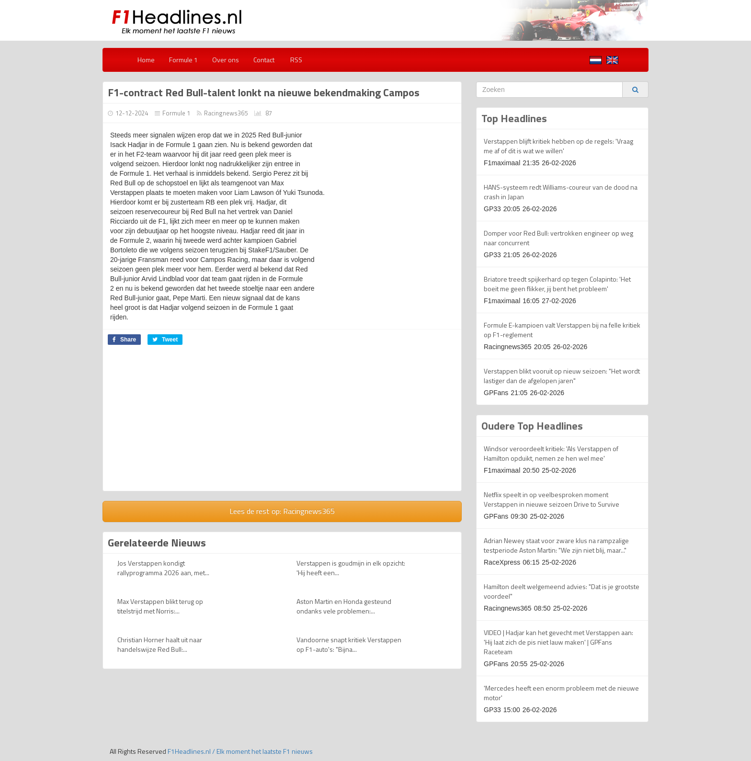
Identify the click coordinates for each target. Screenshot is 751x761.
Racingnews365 (226, 113)
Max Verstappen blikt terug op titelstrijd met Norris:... (160, 606)
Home (146, 60)
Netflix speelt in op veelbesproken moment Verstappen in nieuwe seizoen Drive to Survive (551, 499)
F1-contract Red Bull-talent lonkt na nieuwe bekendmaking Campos (264, 92)
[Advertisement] (183, 421)
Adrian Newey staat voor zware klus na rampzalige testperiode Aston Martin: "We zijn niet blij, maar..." (556, 545)
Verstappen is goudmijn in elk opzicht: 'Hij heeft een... (350, 568)
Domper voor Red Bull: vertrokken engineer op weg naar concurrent (558, 238)
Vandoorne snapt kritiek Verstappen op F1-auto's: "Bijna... (348, 644)
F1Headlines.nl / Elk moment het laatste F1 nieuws (240, 751)
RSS (295, 60)
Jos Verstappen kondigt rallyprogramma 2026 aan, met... (163, 568)
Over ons (225, 60)
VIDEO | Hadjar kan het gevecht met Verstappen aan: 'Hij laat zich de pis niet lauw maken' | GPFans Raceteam (558, 642)
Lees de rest (282, 511)
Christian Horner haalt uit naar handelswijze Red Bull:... (159, 644)
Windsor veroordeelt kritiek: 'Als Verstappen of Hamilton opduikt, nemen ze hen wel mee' (551, 453)
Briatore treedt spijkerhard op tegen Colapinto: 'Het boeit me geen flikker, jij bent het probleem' (557, 284)
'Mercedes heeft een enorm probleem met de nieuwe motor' (561, 693)
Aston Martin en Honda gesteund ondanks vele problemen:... (343, 606)
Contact (263, 60)
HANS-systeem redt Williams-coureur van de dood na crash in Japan (560, 192)
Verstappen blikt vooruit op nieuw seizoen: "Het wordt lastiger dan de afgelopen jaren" (562, 376)
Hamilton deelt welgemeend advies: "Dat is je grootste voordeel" (561, 591)
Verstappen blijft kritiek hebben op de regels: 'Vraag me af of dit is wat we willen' (558, 146)
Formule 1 (183, 60)
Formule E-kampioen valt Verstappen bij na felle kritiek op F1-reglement (562, 330)
